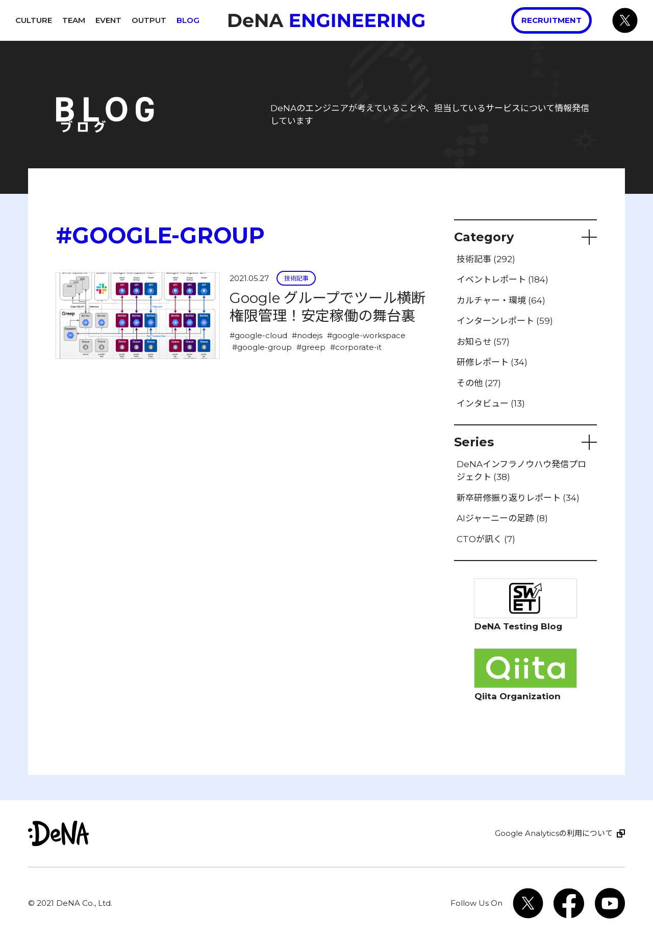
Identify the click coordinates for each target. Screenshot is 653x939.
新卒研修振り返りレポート (518, 498)
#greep (310, 347)
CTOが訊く (486, 539)
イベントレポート (502, 279)
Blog (188, 20)
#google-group (262, 347)
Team (73, 20)
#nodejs (307, 335)
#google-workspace (366, 335)
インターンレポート (505, 321)
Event (108, 20)
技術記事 (296, 278)
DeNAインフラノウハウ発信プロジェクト (521, 471)
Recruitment (551, 20)
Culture (33, 20)
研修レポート (492, 362)
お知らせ (483, 342)
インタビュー (491, 403)
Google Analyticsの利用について (554, 833)
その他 (479, 383)
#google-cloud (258, 335)
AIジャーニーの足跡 (502, 518)
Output (149, 20)
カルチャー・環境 (501, 300)
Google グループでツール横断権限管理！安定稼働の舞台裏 (327, 306)
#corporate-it (356, 347)
